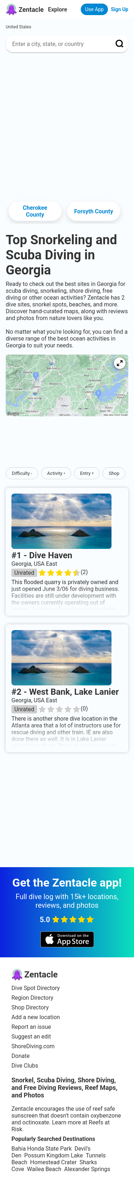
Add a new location (35, 1017)
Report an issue (31, 1026)
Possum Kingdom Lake (53, 1155)
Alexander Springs (87, 1169)
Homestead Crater (53, 1162)
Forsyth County (93, 211)
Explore (57, 9)
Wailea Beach (44, 1169)
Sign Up (119, 9)
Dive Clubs (24, 1065)
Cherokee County (35, 211)
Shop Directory (30, 1007)
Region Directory (32, 997)
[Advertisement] (67, 125)
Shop (114, 473)
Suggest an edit (31, 1036)
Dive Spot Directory (35, 988)
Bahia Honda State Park (41, 1148)
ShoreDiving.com (33, 1046)
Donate (20, 1056)
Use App (94, 9)
